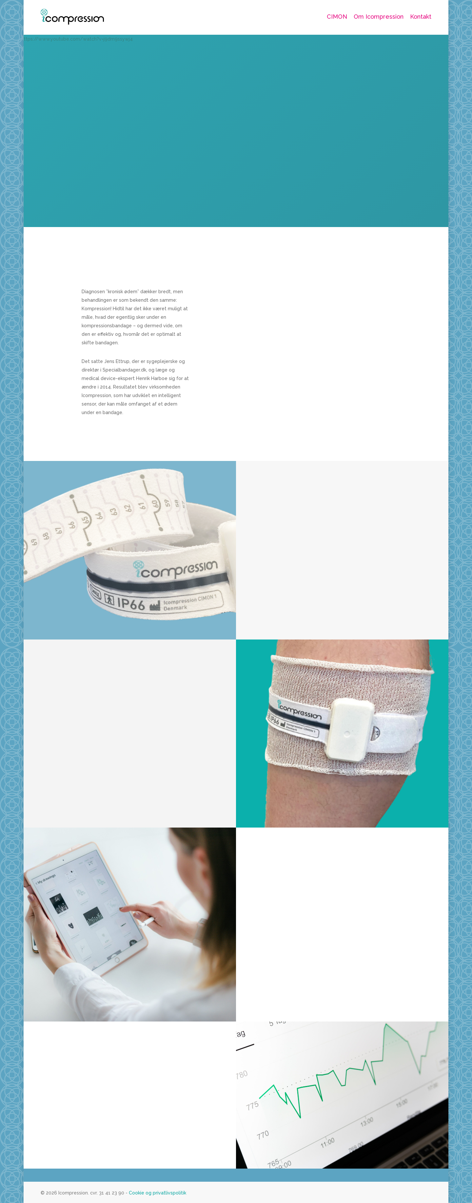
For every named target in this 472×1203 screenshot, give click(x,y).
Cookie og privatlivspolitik (157, 1192)
